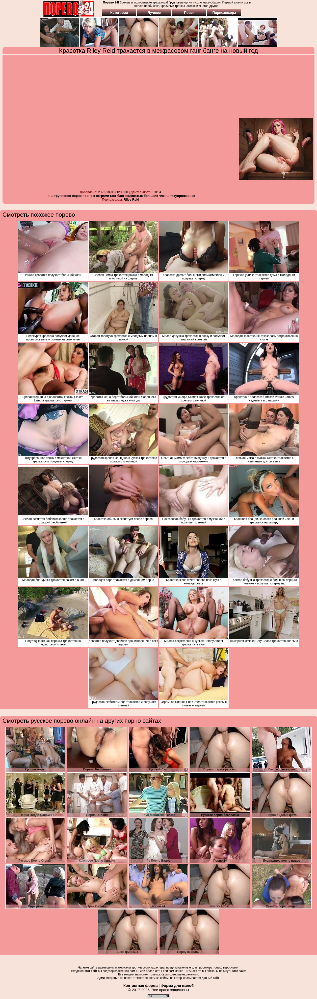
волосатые (134, 196)
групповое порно (68, 196)
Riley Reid (131, 199)
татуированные (182, 196)
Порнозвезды (224, 13)
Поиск (189, 13)
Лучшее (154, 13)
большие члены (156, 196)
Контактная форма (140, 985)
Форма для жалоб (177, 985)
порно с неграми (95, 196)
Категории (119, 13)
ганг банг (117, 196)
